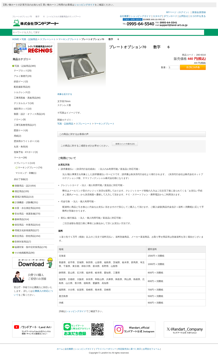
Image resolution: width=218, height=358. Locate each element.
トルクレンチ (20, 92)
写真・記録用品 (29, 39)
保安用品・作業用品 (25, 224)
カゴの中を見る (198, 16)
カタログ (157, 16)
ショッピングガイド (84, 4)
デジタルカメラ (22, 103)
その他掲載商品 (22, 252)
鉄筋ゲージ (19, 81)
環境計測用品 (21, 196)
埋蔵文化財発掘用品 (25, 230)
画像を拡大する (64, 94)
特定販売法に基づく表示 (129, 349)
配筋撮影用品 (20, 87)
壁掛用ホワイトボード (25, 141)
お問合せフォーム (151, 349)
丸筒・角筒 (19, 146)
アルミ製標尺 (20, 76)
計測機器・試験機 (24, 202)
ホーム (60, 349)
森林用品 (19, 219)
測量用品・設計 (22, 185)
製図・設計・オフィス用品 (27, 114)
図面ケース (19, 130)
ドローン (18, 119)
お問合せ (183, 16)
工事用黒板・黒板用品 (25, 97)
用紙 (16, 136)
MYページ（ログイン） (178, 12)
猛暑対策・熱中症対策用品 (28, 247)
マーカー (18, 157)
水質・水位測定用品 (25, 208)
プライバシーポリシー (105, 349)
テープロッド (20, 70)
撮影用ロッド (20, 108)
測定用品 (19, 191)
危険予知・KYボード (24, 152)
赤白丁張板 (19, 179)
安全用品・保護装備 (25, 213)
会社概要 (124, 16)
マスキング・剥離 (24, 173)
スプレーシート (48, 39)
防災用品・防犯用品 (25, 236)
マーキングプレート (68, 39)
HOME (15, 39)
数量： (164, 67)
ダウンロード (170, 16)
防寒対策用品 (21, 241)
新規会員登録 (199, 12)
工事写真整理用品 (23, 125)
